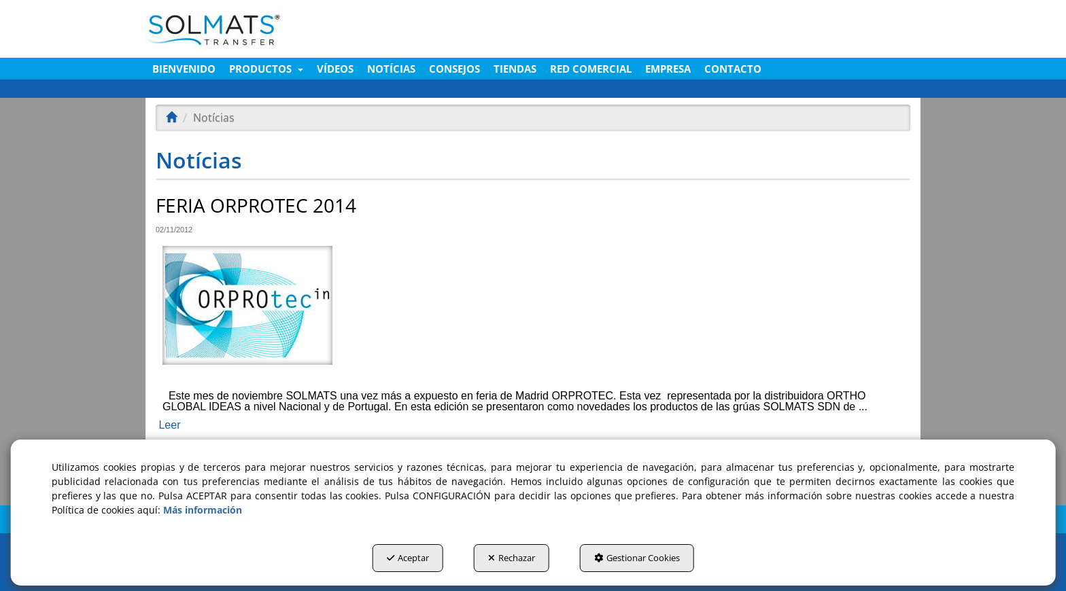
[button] (269, 29)
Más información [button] (202, 509)
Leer (169, 425)
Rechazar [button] (511, 558)
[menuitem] (183, 68)
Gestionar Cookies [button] (637, 558)
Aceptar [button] (408, 558)
